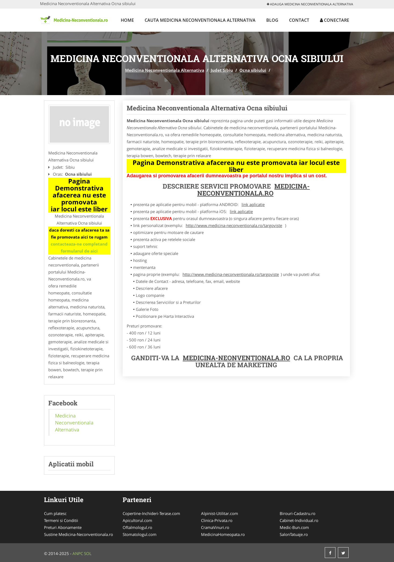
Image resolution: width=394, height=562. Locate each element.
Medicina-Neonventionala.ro (236, 358)
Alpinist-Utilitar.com (219, 513)
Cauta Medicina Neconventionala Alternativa (200, 20)
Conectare (334, 20)
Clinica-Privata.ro (216, 520)
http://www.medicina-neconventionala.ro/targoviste (234, 225)
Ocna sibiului (252, 70)
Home (127, 20)
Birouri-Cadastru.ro (297, 513)
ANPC (77, 553)
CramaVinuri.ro (215, 527)
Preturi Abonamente (63, 527)
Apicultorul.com (137, 520)
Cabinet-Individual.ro (299, 520)
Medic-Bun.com (294, 527)
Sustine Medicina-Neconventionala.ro (78, 534)
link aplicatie (253, 204)
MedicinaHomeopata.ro (223, 534)
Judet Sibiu (222, 70)
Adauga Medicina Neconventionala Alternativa (310, 4)
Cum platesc (55, 513)
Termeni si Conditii (61, 520)
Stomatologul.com (139, 534)
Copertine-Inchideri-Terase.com (151, 513)
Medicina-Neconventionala (253, 189)
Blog (272, 20)
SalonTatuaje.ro (294, 534)
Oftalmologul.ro (137, 527)
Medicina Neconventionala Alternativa (164, 70)
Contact (299, 20)
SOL (88, 553)
